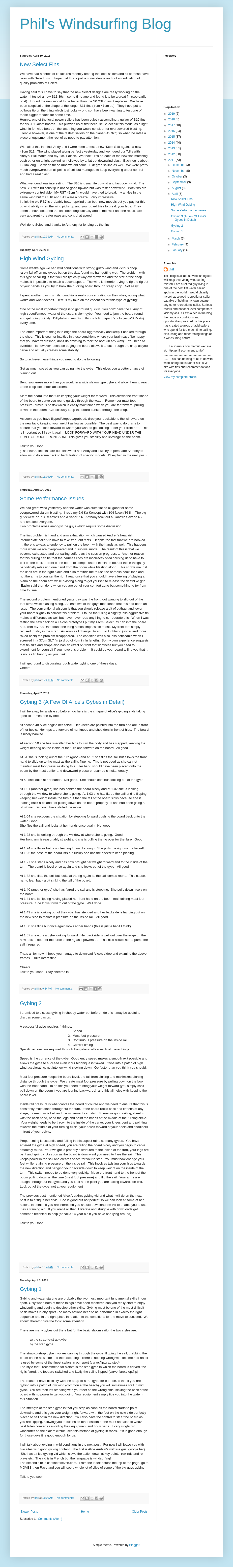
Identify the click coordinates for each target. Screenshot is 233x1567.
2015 (172, 136)
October (177, 176)
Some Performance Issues (52, 498)
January (177, 250)
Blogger (134, 1545)
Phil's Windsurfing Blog (96, 24)
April (175, 194)
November (179, 171)
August (177, 188)
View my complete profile (180, 377)
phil (171, 269)
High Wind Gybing (42, 258)
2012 (172, 154)
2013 (172, 148)
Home (85, 1511)
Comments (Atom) (50, 1519)
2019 (172, 113)
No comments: (66, 236)
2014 (172, 142)
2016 (172, 131)
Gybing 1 (31, 1289)
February (178, 244)
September (179, 182)
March (176, 238)
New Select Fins (39, 64)
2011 (172, 160)
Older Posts (139, 1511)
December (179, 165)
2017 (172, 125)
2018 (172, 119)
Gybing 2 (31, 1003)
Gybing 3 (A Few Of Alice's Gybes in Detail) (72, 702)
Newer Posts (29, 1511)
